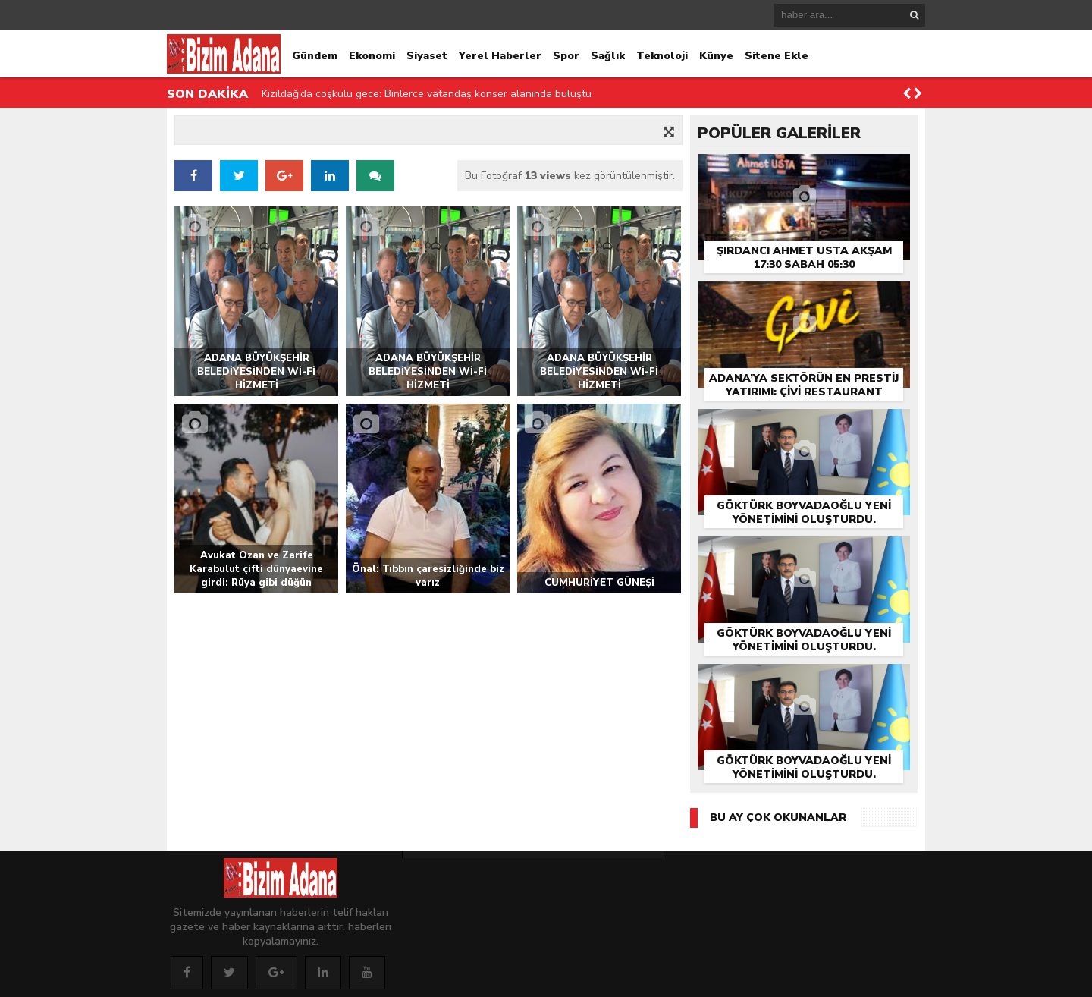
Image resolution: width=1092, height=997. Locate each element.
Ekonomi (372, 56)
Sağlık (608, 56)
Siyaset (426, 56)
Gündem (314, 56)
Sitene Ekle (776, 56)
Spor (566, 56)
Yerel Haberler (500, 56)
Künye (716, 56)
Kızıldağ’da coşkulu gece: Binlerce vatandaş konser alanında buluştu (427, 93)
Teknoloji (662, 56)
